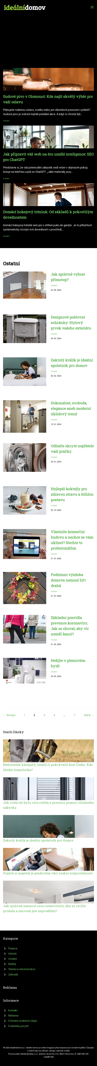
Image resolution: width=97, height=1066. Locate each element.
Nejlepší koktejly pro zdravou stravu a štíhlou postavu (72, 494)
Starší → (89, 715)
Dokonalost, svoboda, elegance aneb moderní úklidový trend (71, 408)
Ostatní (6, 121)
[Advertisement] (48, 34)
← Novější (9, 715)
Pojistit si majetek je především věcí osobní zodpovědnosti (48, 873)
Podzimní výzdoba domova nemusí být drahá (68, 580)
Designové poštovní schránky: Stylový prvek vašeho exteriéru (71, 323)
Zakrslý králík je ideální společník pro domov (38, 840)
